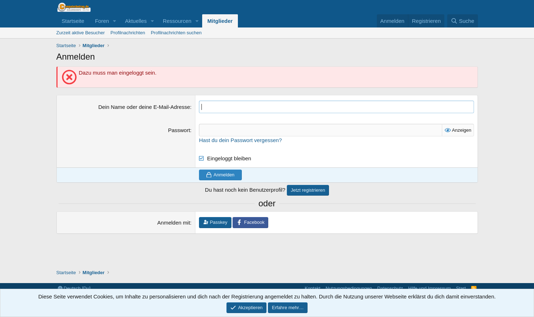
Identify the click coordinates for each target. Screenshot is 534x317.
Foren (102, 21)
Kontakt (312, 288)
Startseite (73, 21)
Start (461, 288)
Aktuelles (136, 21)
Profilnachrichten (127, 32)
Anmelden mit (173, 223)
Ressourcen (177, 21)
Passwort (179, 130)
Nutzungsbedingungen (348, 288)
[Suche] (462, 20)
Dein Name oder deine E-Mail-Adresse (144, 107)
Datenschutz (390, 288)
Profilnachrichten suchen (176, 32)
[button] (115, 20)
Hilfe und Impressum (429, 288)
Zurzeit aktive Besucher (80, 32)
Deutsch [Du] (74, 288)
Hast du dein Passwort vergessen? (240, 140)
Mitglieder (220, 21)
